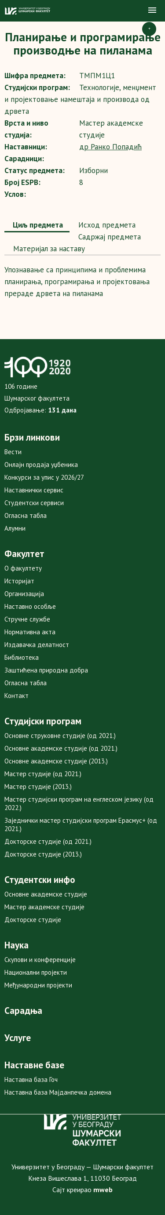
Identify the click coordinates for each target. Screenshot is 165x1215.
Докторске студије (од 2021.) (48, 841)
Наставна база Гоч (31, 1079)
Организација (24, 593)
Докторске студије (32, 919)
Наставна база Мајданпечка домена (57, 1092)
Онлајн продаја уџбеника (41, 464)
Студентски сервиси (34, 503)
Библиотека (21, 657)
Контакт (16, 695)
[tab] (37, 225)
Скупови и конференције (40, 959)
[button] (152, 10)
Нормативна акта (29, 632)
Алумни (15, 528)
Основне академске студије (45, 894)
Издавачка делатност (36, 644)
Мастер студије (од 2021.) (42, 774)
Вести (13, 452)
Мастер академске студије (44, 907)
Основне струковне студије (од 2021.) (60, 735)
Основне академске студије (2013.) (56, 761)
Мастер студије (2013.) (38, 786)
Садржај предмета (108, 237)
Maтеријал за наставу (48, 248)
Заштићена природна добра (46, 670)
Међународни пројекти (38, 985)
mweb (103, 1189)
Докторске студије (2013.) (43, 854)
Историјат (19, 581)
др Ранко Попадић (110, 147)
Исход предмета (106, 225)
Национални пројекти (35, 972)
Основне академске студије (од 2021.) (60, 748)
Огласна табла (25, 515)
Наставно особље (30, 606)
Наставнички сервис (33, 490)
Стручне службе (27, 619)
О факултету (23, 568)
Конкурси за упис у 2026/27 (44, 477)
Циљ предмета (37, 225)
